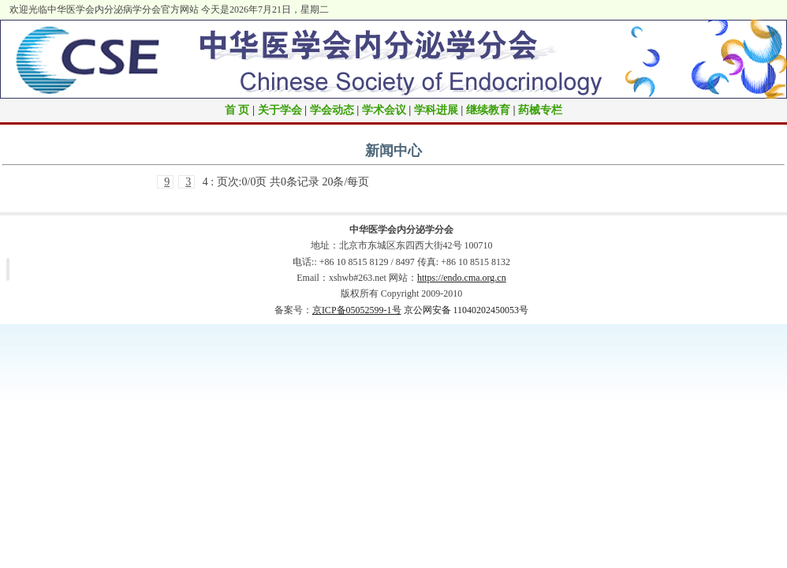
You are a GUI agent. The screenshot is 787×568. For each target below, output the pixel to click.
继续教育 (488, 110)
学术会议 (384, 110)
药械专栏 (540, 110)
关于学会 (280, 110)
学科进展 (436, 110)
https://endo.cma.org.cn (461, 277)
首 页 (237, 110)
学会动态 (332, 110)
